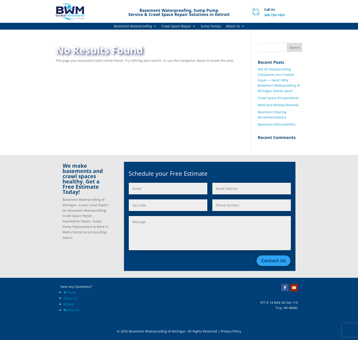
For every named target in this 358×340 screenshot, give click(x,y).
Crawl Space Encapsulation (278, 98)
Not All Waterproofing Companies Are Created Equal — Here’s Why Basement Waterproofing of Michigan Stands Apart (279, 80)
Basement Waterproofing (133, 26)
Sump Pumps (211, 26)
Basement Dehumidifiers (277, 124)
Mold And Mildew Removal (278, 105)
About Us (233, 26)
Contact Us (273, 261)
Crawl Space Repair (176, 26)
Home (69, 292)
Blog (68, 304)
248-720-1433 (274, 15)
